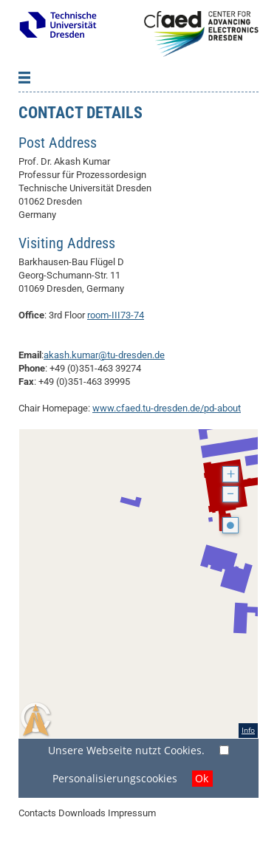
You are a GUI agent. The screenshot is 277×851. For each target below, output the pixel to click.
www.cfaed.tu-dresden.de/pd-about (166, 408)
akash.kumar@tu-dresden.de (104, 354)
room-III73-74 (115, 315)
